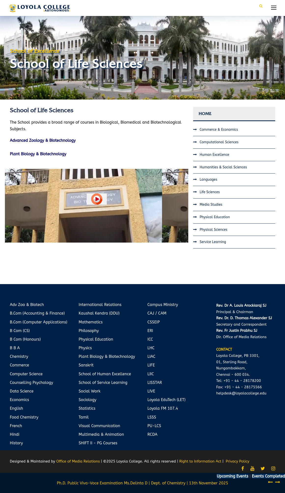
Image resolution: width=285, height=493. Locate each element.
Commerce (19, 365)
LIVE (151, 391)
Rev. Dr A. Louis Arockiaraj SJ (241, 305)
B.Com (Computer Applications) (38, 322)
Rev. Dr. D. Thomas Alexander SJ (244, 318)
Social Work (89, 391)
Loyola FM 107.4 (163, 408)
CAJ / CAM (157, 313)
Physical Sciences (213, 230)
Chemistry (19, 356)
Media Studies (211, 205)
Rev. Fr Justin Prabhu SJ (236, 330)
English (16, 408)
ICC (150, 339)
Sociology (87, 399)
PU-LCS (154, 425)
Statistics (87, 408)
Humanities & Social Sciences (223, 167)
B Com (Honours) (25, 339)
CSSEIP (154, 322)
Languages (208, 179)
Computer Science (26, 374)
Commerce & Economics (219, 130)
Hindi (14, 434)
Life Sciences (210, 192)
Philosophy (89, 330)
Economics (19, 399)
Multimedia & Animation (101, 434)
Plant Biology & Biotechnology (107, 356)
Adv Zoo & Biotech (27, 304)
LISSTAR (155, 382)
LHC (151, 348)
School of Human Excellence (105, 374)
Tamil (84, 417)
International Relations (100, 304)
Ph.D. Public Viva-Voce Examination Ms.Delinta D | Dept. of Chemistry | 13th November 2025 (142, 483)
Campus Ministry (163, 304)
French (16, 425)
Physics (85, 348)
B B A (15, 348)
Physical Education (215, 217)
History (16, 443)
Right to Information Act (200, 461)
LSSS (152, 417)
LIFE (151, 365)
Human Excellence (214, 155)
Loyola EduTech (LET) (167, 399)
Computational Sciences (219, 142)
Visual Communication (99, 425)
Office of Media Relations (78, 461)
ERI (150, 330)
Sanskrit (86, 365)
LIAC (151, 356)
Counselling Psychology (31, 382)
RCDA (153, 434)
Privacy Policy (237, 461)
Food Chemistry (24, 417)
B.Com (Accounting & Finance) (37, 313)
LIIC (151, 374)
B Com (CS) (20, 330)
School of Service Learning (103, 382)
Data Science (21, 391)
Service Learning (213, 242)
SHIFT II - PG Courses (98, 443)
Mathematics (91, 322)
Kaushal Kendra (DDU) (99, 313)
